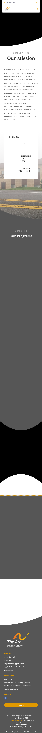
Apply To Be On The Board (14, 667)
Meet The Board (10, 660)
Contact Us (8, 670)
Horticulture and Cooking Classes (17, 683)
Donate (21, 705)
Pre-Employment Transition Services (24, 158)
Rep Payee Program (11, 689)
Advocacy (21, 144)
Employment (9, 664)
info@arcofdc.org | (16, 720)
